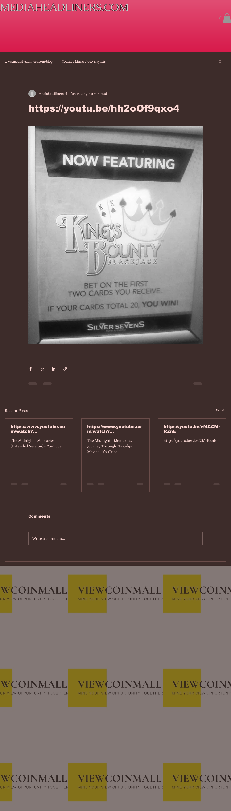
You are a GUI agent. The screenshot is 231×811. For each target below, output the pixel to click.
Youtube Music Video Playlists (84, 61)
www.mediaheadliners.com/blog (29, 61)
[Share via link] (65, 369)
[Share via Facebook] (30, 369)
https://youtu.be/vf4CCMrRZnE (192, 429)
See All (221, 410)
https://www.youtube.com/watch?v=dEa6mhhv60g (114, 429)
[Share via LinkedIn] (53, 369)
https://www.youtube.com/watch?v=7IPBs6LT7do (38, 429)
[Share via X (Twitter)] (42, 369)
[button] (227, 18)
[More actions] (200, 93)
